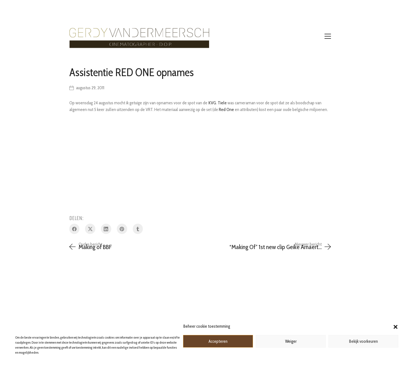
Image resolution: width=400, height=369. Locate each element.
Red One (226, 109)
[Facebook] (74, 229)
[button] (395, 326)
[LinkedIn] (106, 229)
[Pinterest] (122, 229)
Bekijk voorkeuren (363, 341)
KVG (212, 102)
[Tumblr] (138, 229)
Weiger (291, 341)
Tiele (222, 102)
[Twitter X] (90, 229)
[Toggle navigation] (328, 36)
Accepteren (218, 341)
